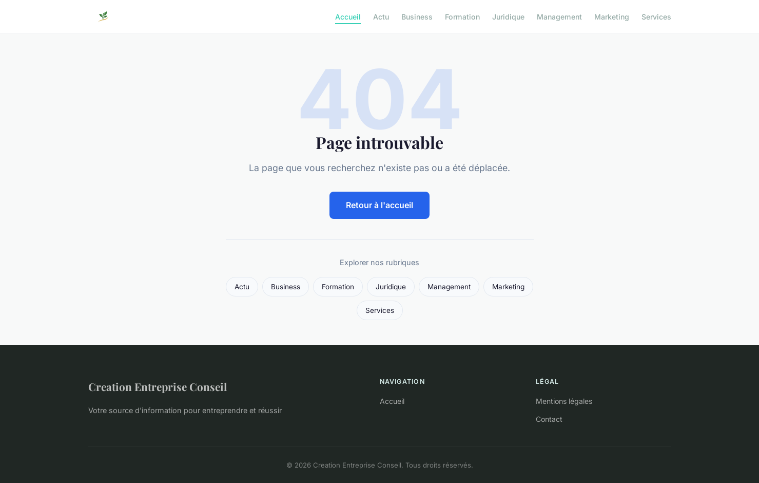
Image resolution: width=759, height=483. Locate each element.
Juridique (508, 16)
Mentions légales (564, 401)
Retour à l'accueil (379, 205)
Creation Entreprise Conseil (157, 386)
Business (417, 16)
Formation (462, 16)
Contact (549, 419)
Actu (381, 16)
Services (656, 16)
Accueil (348, 16)
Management (559, 16)
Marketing (611, 16)
